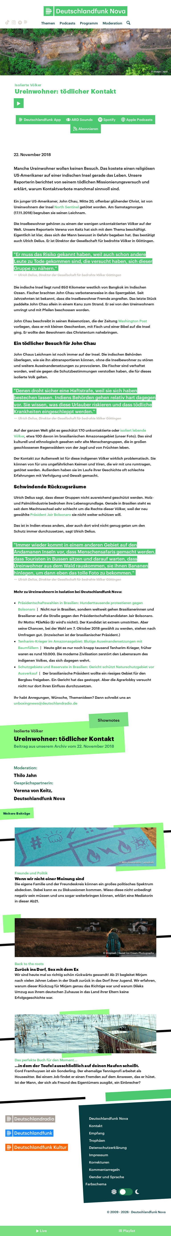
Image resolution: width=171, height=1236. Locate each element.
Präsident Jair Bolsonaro (50, 514)
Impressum (98, 1155)
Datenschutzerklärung (108, 1147)
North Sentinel (66, 207)
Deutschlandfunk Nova (108, 1118)
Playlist (129, 1230)
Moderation (112, 23)
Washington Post (132, 321)
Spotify (107, 119)
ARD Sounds (79, 119)
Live (43, 1230)
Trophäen (97, 1140)
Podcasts (67, 23)
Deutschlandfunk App (39, 119)
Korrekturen (99, 1162)
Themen (48, 23)
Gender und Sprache (106, 1177)
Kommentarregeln (104, 1169)
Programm (89, 23)
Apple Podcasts (137, 119)
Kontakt (95, 1126)
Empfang (96, 1133)
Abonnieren (85, 128)
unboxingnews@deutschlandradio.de (45, 703)
